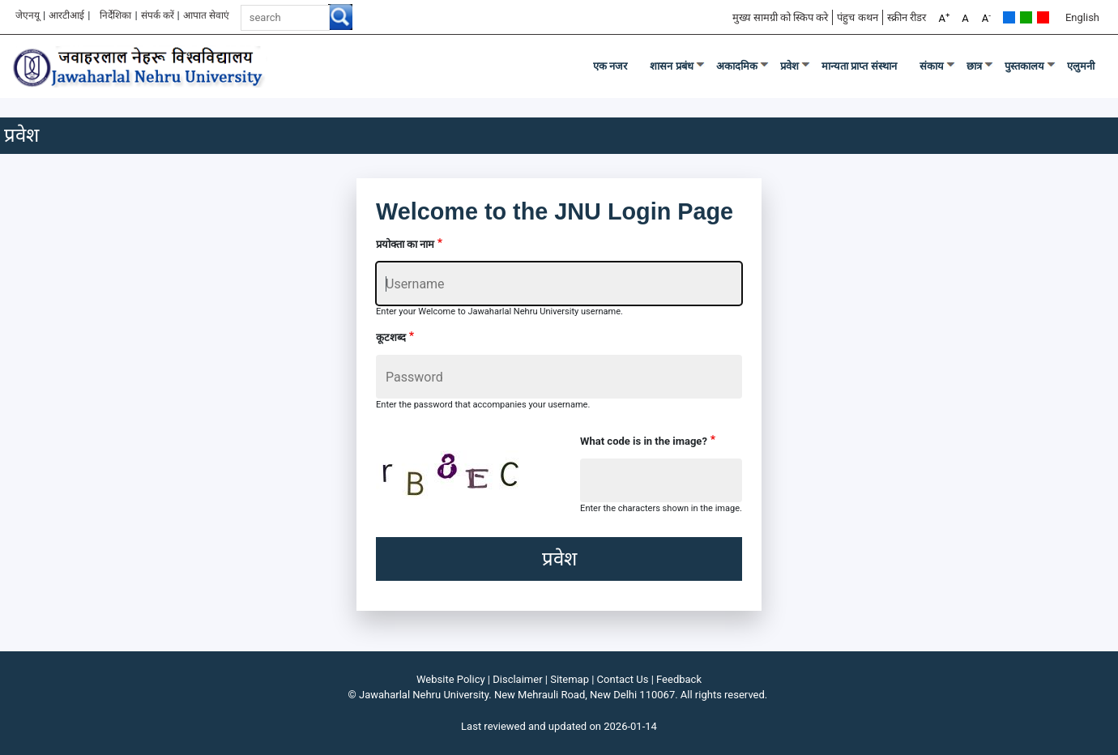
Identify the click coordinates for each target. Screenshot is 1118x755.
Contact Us (623, 679)
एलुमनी (1081, 66)
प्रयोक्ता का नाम (405, 244)
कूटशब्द (391, 337)
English (1082, 17)
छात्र (974, 66)
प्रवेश (789, 66)
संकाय (932, 66)
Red (1043, 17)
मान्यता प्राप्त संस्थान (859, 66)
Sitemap (569, 679)
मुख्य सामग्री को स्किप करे (780, 17)
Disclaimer (517, 679)
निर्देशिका (115, 15)
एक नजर (610, 66)
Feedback (679, 679)
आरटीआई (66, 15)
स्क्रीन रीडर (906, 17)
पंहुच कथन (857, 17)
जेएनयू (27, 15)
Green (1026, 17)
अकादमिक (736, 66)
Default (1009, 17)
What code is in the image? (643, 441)
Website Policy (450, 679)
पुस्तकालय (1024, 66)
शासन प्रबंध (671, 66)
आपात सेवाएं (206, 15)
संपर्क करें (157, 15)
